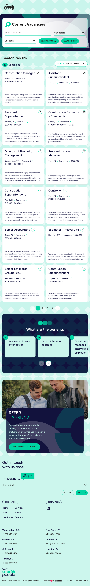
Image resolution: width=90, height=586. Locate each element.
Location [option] (9, 41)
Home (5, 508)
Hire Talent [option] (8, 485)
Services (19, 508)
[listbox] (69, 33)
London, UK (52, 539)
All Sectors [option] (59, 32)
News (18, 512)
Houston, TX (52, 549)
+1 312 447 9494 (9, 553)
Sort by (61, 63)
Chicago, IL (8, 549)
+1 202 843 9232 (9, 534)
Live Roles (7, 517)
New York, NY (53, 530)
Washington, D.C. (11, 530)
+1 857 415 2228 (9, 543)
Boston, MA (8, 539)
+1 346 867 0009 (53, 553)
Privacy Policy (82, 580)
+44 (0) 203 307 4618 (55, 543)
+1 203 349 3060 (53, 534)
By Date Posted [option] (72, 64)
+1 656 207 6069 (9, 563)
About (5, 512)
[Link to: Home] (9, 7)
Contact (19, 517)
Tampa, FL (7, 558)
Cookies (70, 580)
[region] (24, 99)
